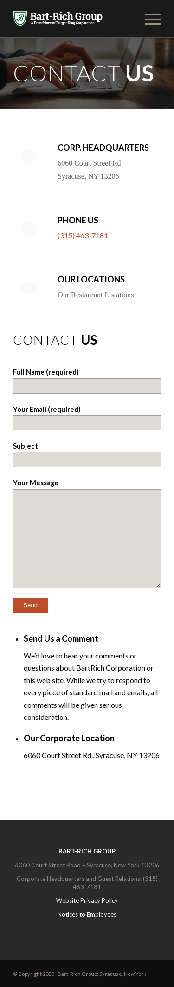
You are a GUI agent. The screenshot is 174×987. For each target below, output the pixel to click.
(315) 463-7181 (83, 235)
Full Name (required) (87, 380)
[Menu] (148, 18)
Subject (87, 454)
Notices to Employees (87, 914)
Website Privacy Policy (87, 900)
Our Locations (91, 279)
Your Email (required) (87, 417)
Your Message (87, 533)
